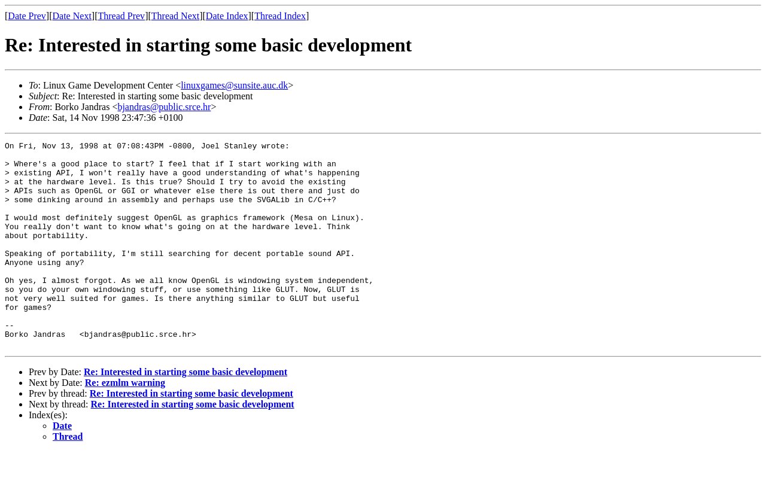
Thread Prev (121, 16)
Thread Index (280, 16)
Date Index (227, 16)
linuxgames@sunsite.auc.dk (234, 85)
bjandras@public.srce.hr (164, 107)
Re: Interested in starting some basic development (185, 413)
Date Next (72, 16)
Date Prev (27, 16)
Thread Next (175, 16)
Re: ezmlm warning (125, 424)
